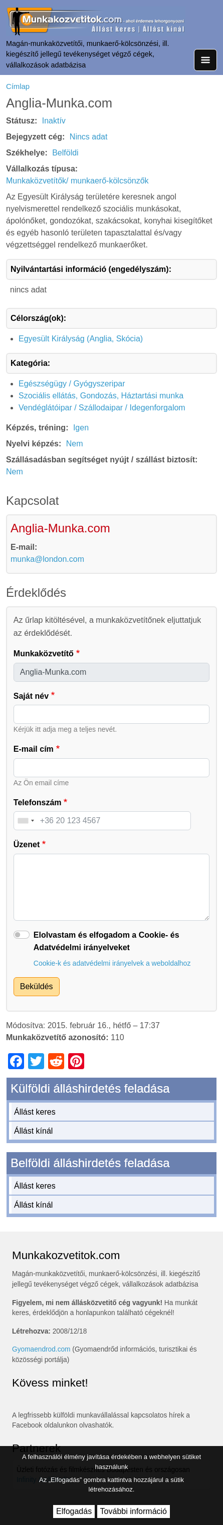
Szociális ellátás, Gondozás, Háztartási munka (101, 395)
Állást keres (35, 1112)
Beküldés (36, 986)
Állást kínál (33, 1131)
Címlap (18, 86)
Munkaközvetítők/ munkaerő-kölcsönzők (77, 180)
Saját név (31, 696)
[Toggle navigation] (205, 60)
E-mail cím (34, 749)
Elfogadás (74, 1511)
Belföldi (65, 152)
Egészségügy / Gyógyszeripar (72, 383)
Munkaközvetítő (44, 653)
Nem (74, 443)
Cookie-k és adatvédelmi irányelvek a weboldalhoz (112, 963)
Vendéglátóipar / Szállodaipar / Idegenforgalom (102, 407)
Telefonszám (38, 802)
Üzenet (27, 844)
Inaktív (54, 120)
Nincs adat (89, 136)
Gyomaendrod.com (41, 1349)
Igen (81, 427)
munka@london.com (47, 559)
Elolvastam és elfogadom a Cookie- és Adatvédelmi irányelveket (106, 941)
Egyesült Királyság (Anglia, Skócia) (81, 338)
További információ (133, 1511)
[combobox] (25, 821)
